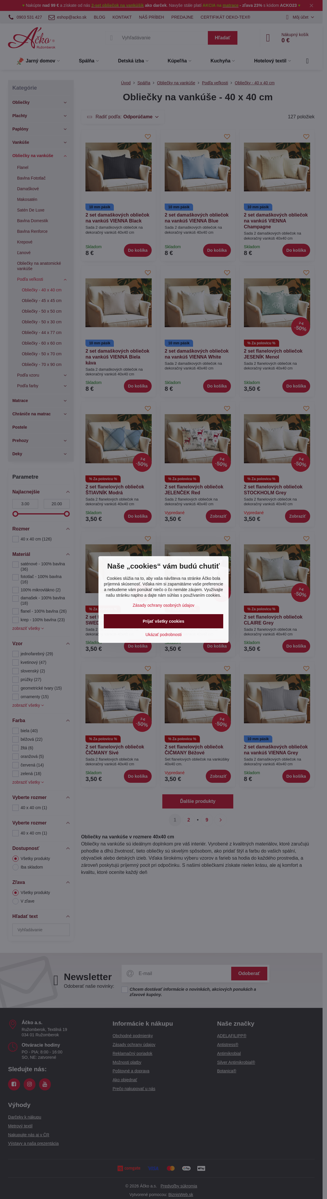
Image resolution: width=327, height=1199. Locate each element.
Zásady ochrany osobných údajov (164, 605)
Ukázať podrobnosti (163, 634)
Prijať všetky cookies (163, 621)
